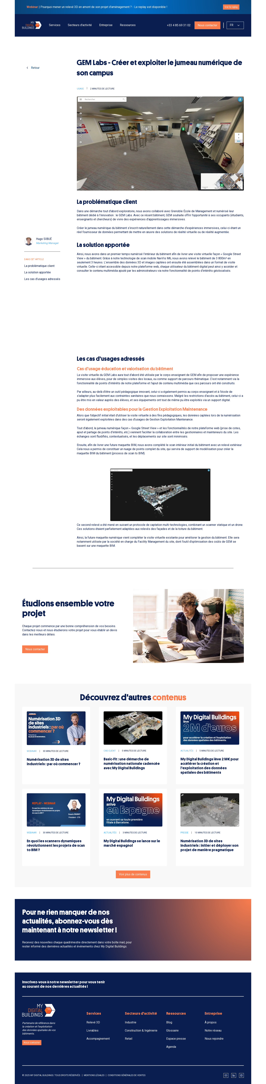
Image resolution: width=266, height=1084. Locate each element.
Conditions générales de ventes (126, 1075)
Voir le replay (231, 7)
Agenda (171, 1047)
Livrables (92, 1030)
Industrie (130, 1022)
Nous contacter (207, 25)
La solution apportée (37, 272)
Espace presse (176, 1038)
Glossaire (172, 1030)
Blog (169, 1022)
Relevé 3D (93, 1022)
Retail (128, 1038)
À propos (210, 1022)
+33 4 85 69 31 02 (178, 25)
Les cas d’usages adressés (42, 279)
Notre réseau (213, 1030)
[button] (54, 25)
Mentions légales (94, 1075)
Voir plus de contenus (133, 874)
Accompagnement (98, 1038)
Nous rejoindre (214, 1038)
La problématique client (39, 266)
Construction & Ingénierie (141, 1030)
